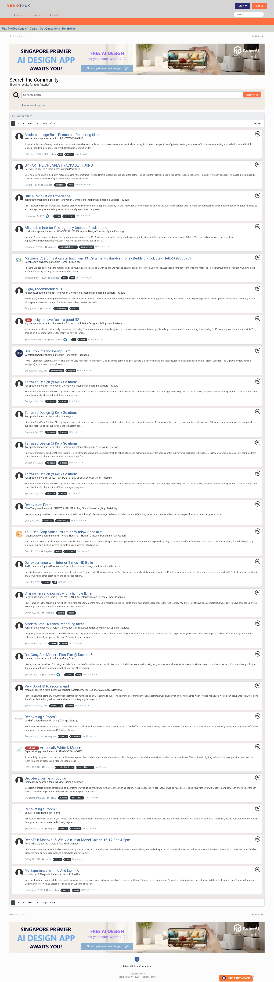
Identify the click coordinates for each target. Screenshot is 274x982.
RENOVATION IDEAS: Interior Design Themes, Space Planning (90, 231)
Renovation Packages (68, 169)
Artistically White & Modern (61, 748)
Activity (54, 15)
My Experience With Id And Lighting (52, 870)
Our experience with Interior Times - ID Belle (59, 562)
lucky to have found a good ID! (56, 320)
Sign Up (259, 6)
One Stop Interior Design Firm (47, 351)
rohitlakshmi (31, 782)
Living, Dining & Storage (65, 720)
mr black (29, 690)
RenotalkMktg (32, 843)
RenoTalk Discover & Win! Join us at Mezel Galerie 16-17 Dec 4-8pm (77, 840)
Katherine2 (31, 292)
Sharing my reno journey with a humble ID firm (59, 593)
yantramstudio (33, 138)
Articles (18, 15)
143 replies (55, 339)
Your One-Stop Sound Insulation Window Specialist (64, 532)
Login (243, 6)
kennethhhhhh (33, 199)
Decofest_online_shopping (45, 778)
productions (31, 231)
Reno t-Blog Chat (64, 658)
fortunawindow (33, 535)
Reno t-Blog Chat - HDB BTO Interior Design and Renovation (93, 535)
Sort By (256, 123)
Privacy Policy (130, 966)
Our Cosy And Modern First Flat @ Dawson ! (58, 655)
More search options (33, 105)
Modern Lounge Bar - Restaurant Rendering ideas (62, 135)
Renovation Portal (38, 505)
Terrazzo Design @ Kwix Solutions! (51, 382)
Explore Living (32, 751)
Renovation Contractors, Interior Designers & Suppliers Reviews (94, 199)
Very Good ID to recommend (47, 686)
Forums (36, 15)
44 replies (52, 890)
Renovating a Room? (41, 717)
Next (30, 123)
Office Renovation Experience (47, 196)
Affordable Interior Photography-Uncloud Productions (66, 228)
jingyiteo (29, 323)
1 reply (51, 798)
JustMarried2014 (34, 874)
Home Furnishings (71, 262)
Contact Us (145, 966)
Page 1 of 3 (49, 123)
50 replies (48, 612)
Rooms (56, 812)
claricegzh (30, 658)
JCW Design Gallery (35, 354)
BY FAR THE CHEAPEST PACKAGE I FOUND (59, 165)
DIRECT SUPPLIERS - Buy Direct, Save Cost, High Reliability (80, 477)
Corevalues (31, 169)
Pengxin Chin (32, 597)
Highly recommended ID (43, 289)
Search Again (252, 95)
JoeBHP (29, 720)
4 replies (46, 308)
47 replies (48, 674)
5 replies (50, 247)
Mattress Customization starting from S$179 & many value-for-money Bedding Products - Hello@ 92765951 (108, 258)
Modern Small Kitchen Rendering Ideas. (55, 624)
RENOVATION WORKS (72, 138)
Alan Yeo (30, 508)
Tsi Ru (28, 566)
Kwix (27, 385)
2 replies (50, 154)
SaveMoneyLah (33, 262)
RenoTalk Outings (68, 843)
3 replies (46, 551)
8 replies (46, 185)
